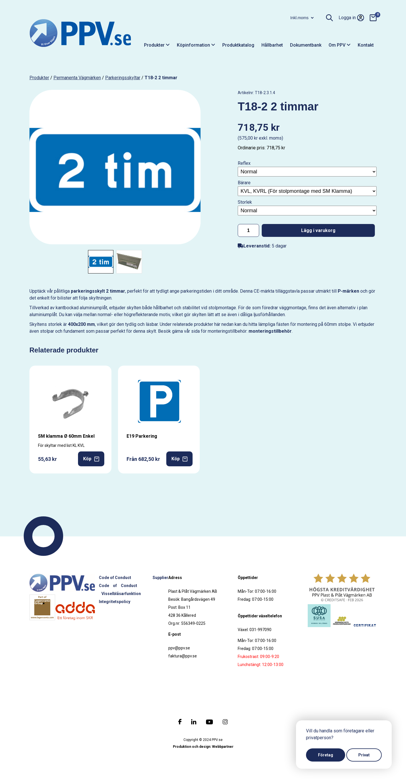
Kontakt (366, 45)
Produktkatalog (238, 45)
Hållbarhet (272, 45)
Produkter (157, 45)
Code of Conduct (115, 577)
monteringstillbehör (270, 331)
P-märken (348, 291)
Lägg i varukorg (318, 230)
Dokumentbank (305, 45)
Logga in (351, 17)
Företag (325, 755)
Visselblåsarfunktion (121, 593)
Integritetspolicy (114, 601)
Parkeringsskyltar (122, 77)
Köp (91, 458)
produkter (39, 77)
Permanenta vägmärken (77, 77)
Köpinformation (196, 45)
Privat (364, 755)
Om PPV (340, 45)
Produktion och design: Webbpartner (203, 747)
